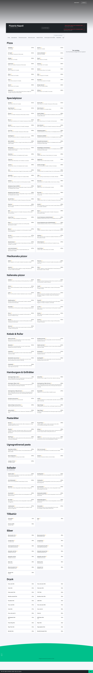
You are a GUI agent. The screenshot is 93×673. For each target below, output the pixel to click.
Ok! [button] (90, 671)
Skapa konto (76, 2)
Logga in (84, 2)
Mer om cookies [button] (18, 671)
